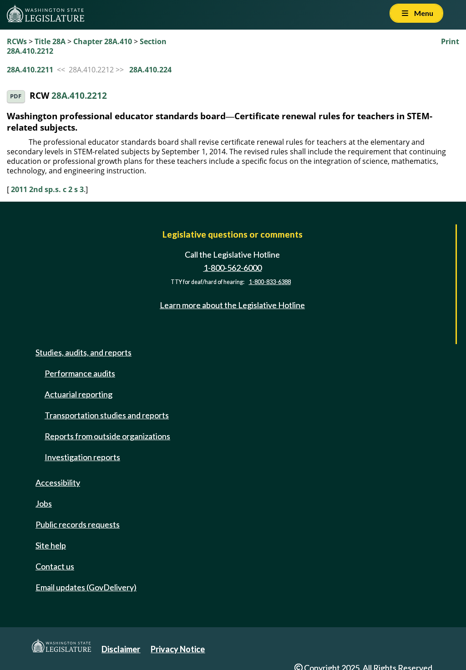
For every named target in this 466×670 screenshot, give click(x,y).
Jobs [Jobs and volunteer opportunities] (43, 503)
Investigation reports (82, 457)
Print (450, 41)
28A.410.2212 (79, 95)
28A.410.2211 (30, 70)
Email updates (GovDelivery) (86, 587)
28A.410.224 (150, 70)
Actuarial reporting (78, 394)
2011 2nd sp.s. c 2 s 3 (47, 189)
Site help (50, 545)
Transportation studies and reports (107, 415)
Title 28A (50, 41)
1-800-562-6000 (232, 268)
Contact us (54, 566)
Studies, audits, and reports (83, 352)
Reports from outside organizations (107, 436)
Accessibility (57, 482)
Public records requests (77, 524)
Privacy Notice (178, 649)
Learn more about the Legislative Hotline (232, 305)
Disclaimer (120, 649)
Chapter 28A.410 (102, 41)
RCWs (17, 41)
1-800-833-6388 (270, 282)
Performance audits (80, 373)
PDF (15, 96)
